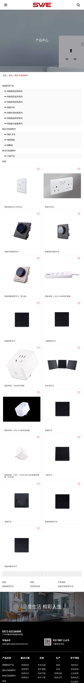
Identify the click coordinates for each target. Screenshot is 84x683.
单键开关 (8, 522)
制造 (58, 665)
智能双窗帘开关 (51, 522)
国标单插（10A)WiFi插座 (14, 386)
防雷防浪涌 (35, 586)
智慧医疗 (25, 677)
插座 (4, 582)
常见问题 (42, 665)
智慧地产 (25, 669)
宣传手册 (42, 673)
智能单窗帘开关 (10, 566)
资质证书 (58, 677)
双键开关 (48, 430)
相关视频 (42, 669)
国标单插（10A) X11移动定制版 (57, 296)
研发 (58, 669)
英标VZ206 (49, 207)
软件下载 (42, 677)
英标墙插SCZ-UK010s (13, 207)
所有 (11, 75)
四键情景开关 (9, 341)
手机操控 (62, 582)
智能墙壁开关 (8, 586)
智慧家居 (25, 665)
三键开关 (48, 475)
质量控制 (58, 673)
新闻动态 (75, 677)
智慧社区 (25, 673)
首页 (5, 75)
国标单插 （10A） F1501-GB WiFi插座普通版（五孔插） (21, 476)
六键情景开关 (50, 341)
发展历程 (75, 669)
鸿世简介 (75, 665)
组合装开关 (49, 386)
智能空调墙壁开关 (11, 252)
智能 (32, 582)
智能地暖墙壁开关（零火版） (16, 296)
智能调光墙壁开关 (52, 252)
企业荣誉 (75, 673)
